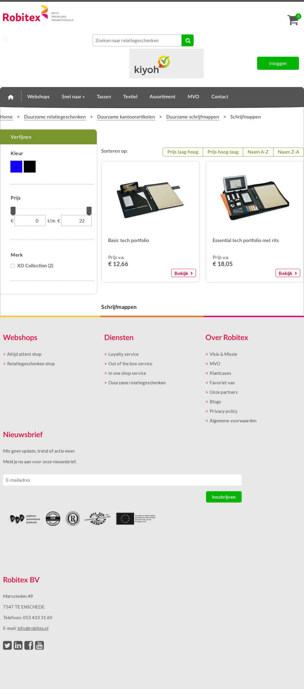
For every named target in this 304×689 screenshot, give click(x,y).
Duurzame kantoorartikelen (126, 117)
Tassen (104, 96)
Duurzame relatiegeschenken (55, 117)
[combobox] (137, 40)
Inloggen (278, 63)
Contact (219, 96)
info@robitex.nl (33, 628)
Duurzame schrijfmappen (192, 117)
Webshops (38, 96)
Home (10, 96)
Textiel (130, 96)
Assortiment (162, 96)
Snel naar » (73, 96)
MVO (193, 96)
